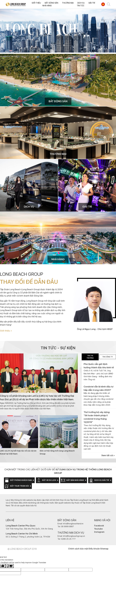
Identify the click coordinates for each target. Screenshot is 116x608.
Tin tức (80, 6)
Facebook (99, 525)
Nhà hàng (47, 6)
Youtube (98, 529)
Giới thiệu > (6, 330)
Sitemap (104, 548)
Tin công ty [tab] (107, 357)
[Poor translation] (9, 566)
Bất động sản (51, 3)
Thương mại (68, 3)
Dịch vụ (81, 3)
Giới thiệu (36, 3)
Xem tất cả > (108, 455)
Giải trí (91, 3)
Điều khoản (94, 548)
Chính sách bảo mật (78, 548)
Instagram (99, 532)
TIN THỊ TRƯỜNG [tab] (90, 357)
